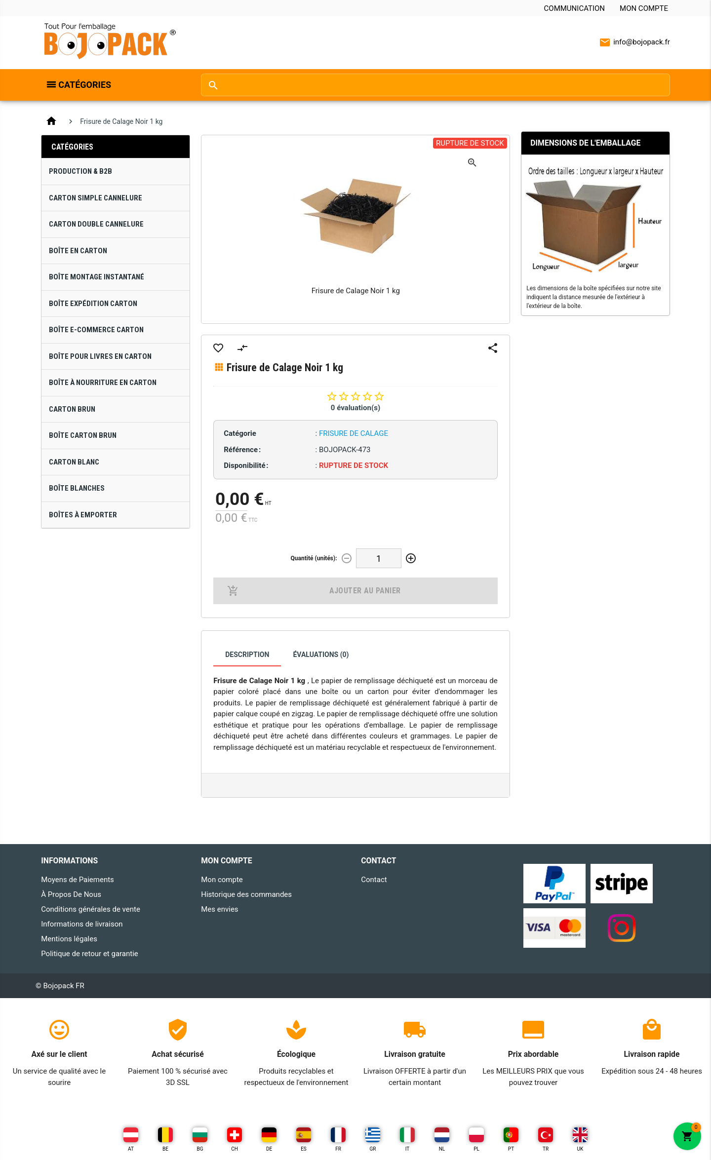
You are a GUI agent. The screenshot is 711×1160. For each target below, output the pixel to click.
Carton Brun (72, 409)
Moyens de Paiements (77, 879)
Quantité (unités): (314, 558)
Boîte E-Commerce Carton (96, 329)
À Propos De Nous (71, 894)
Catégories (84, 84)
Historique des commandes (246, 894)
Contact (374, 879)
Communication (574, 8)
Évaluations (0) (321, 654)
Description (247, 654)
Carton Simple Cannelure (95, 197)
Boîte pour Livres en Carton (100, 356)
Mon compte (644, 8)
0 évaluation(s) (355, 407)
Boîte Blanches (77, 488)
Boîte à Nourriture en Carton (103, 382)
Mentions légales (69, 938)
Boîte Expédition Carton (93, 303)
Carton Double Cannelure (96, 224)
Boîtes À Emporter (83, 514)
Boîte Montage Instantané (96, 276)
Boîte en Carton (78, 250)
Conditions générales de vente (90, 909)
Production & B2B (80, 171)
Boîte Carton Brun (83, 435)
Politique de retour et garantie (89, 953)
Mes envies (219, 909)
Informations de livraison (81, 924)
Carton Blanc (74, 462)
